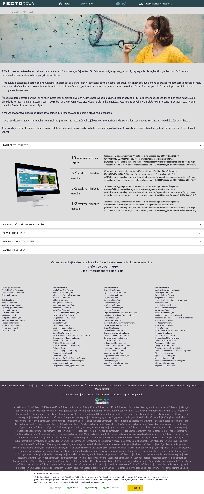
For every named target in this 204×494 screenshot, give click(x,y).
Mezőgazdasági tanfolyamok (13, 320)
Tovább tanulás (97, 464)
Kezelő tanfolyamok (112, 310)
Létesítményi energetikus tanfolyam (118, 345)
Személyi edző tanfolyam (165, 335)
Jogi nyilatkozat (194, 385)
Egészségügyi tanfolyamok (12, 308)
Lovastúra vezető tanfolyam (115, 351)
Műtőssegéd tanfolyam (164, 293)
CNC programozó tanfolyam (64, 318)
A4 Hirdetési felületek (16, 145)
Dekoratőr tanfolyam (61, 325)
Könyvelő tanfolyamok (112, 320)
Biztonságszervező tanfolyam (64, 305)
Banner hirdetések (14, 250)
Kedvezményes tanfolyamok (13, 293)
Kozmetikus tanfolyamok (114, 330)
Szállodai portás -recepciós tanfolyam (170, 330)
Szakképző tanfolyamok (11, 325)
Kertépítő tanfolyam (112, 305)
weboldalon (55, 482)
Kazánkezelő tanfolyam (113, 300)
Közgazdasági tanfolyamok (12, 318)
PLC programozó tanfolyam (166, 308)
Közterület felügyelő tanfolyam (116, 335)
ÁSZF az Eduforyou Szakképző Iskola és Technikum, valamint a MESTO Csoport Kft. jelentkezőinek (134, 385)
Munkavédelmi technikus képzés (167, 290)
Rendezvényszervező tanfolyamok (168, 315)
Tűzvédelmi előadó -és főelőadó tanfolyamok (173, 351)
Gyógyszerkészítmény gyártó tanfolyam (68, 366)
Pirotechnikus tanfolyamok (165, 305)
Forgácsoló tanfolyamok (62, 353)
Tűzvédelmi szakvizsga (164, 353)
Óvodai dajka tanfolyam (164, 295)
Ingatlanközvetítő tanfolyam (115, 293)
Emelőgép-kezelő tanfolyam (64, 328)
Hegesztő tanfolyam (112, 290)
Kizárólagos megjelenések (19, 241)
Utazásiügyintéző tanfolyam (166, 358)
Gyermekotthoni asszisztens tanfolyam (68, 361)
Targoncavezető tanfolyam (165, 340)
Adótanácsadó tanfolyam (63, 293)
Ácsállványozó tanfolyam (63, 290)
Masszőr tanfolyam (111, 358)
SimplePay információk (71, 385)
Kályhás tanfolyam (111, 298)
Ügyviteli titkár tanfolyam (165, 356)
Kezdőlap (16, 12)
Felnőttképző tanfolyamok (12, 290)
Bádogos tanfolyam (60, 300)
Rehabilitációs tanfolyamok (165, 313)
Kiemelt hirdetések (14, 233)
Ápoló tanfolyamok (9, 303)
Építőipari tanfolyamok (11, 313)
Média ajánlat (29, 12)
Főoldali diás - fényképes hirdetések (24, 224)
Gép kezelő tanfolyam (10, 315)
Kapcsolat (38, 385)
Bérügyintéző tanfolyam (62, 303)
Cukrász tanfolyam (60, 323)
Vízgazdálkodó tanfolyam (165, 366)
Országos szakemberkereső (30, 451)
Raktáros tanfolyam (163, 310)
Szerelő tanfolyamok (10, 328)
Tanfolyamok (86, 3)
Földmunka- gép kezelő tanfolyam (66, 351)
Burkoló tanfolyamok (61, 310)
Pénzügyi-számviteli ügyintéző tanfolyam (171, 300)
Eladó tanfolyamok (9, 310)
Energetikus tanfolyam (62, 333)
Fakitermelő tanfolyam (62, 340)
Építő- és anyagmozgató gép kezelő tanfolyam (71, 335)
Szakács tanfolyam (162, 328)
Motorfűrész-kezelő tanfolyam (116, 363)
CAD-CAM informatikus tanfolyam (66, 313)
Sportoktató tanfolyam (164, 325)
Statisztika (75, 488)
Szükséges (58, 488)
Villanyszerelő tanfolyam (164, 363)
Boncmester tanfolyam (62, 308)
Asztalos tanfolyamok (61, 298)
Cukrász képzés (59, 320)
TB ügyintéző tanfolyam (164, 345)
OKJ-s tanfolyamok (9, 295)
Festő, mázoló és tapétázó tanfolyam (68, 345)
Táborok (112, 461)
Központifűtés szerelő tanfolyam (117, 333)
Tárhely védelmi (113, 488)
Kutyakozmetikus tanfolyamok (116, 338)
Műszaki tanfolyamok (10, 323)
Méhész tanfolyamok (112, 361)
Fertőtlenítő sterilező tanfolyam (65, 343)
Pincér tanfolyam (161, 303)
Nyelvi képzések (161, 447)
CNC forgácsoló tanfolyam (63, 315)
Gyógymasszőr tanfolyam (63, 363)
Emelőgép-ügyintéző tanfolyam (65, 330)
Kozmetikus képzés (111, 328)
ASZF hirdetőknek (71, 394)
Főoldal (65, 3)
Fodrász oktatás (59, 348)
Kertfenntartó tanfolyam (114, 308)
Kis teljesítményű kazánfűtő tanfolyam (119, 315)
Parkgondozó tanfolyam (164, 298)
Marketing (93, 488)
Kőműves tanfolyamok (112, 318)
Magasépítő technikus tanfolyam (116, 356)
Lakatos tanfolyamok (112, 340)
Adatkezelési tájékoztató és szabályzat (101, 394)
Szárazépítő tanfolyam (164, 333)
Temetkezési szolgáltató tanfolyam (169, 348)
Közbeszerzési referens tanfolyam (117, 325)
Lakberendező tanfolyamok (115, 343)
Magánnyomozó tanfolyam (115, 353)
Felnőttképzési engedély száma (16, 385)
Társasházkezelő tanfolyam (166, 343)
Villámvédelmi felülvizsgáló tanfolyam (170, 361)
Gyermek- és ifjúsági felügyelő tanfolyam (69, 358)
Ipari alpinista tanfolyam (113, 295)
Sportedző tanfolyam (163, 323)
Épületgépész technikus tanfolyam (66, 338)
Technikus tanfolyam (10, 330)
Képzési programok (132, 394)
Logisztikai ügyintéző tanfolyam (116, 348)
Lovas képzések (180, 441)
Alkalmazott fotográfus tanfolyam (66, 295)
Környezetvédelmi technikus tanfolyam (119, 323)
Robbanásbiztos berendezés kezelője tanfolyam (174, 318)
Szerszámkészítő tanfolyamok (167, 338)
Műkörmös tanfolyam (112, 366)
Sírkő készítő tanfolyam (164, 320)
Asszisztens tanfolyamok (11, 305)
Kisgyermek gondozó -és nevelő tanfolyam (120, 313)
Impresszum (52, 385)
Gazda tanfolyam (59, 356)
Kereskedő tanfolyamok (113, 303)
